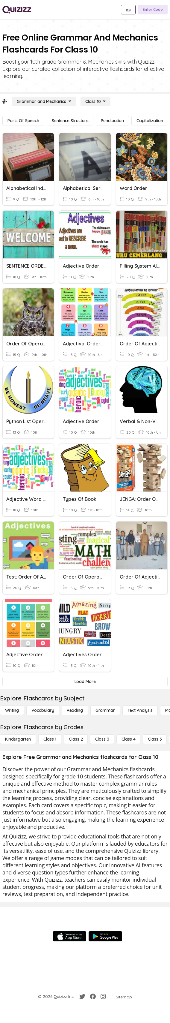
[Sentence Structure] (70, 120)
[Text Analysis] (140, 710)
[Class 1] (49, 739)
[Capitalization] (149, 120)
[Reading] (75, 710)
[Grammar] (105, 710)
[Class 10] (95, 101)
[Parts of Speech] (23, 120)
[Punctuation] (112, 120)
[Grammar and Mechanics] (44, 101)
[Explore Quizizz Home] (16, 10)
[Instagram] (103, 996)
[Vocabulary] (42, 710)
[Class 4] (128, 739)
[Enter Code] (153, 9)
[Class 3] (102, 739)
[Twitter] (82, 996)
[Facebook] (93, 996)
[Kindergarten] (18, 739)
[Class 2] (76, 739)
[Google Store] (105, 936)
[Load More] (85, 681)
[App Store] (69, 936)
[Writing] (12, 710)
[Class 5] (155, 739)
